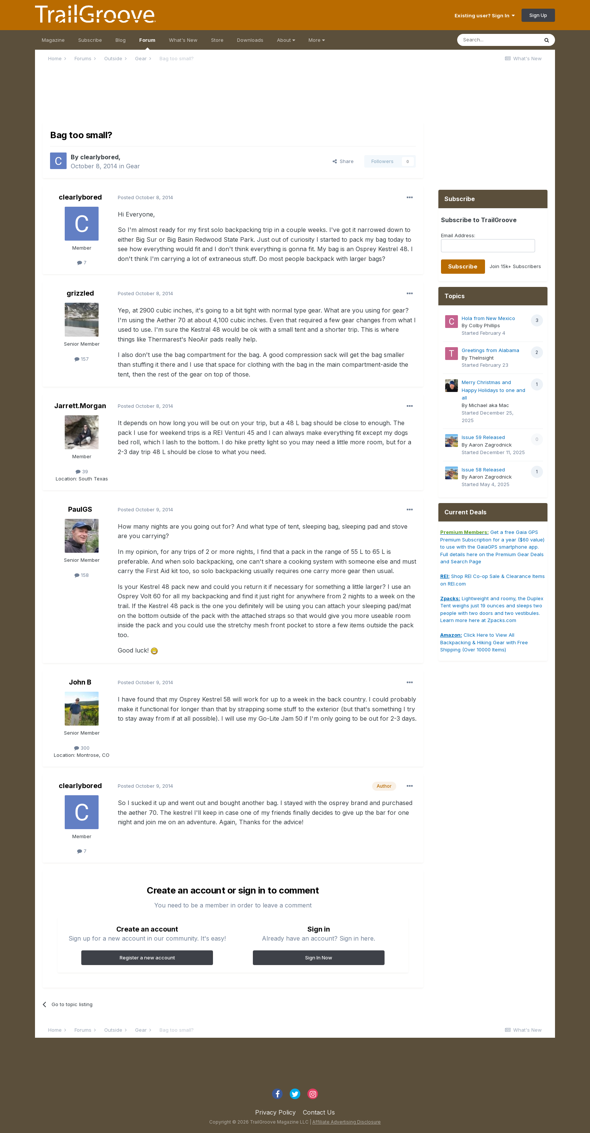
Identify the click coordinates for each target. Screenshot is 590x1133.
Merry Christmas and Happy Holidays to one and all (493, 390)
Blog (121, 40)
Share (343, 161)
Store (217, 40)
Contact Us (319, 1112)
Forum (147, 43)
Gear (133, 166)
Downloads (250, 40)
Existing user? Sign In (485, 15)
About (286, 40)
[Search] (497, 40)
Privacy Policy (275, 1112)
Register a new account (147, 958)
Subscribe (90, 40)
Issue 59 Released (483, 437)
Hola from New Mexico (488, 318)
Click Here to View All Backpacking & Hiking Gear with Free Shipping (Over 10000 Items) (484, 642)
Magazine (53, 40)
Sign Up (538, 15)
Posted (145, 197)
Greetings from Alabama (490, 350)
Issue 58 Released (483, 470)
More (317, 40)
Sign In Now (318, 958)
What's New (183, 40)
